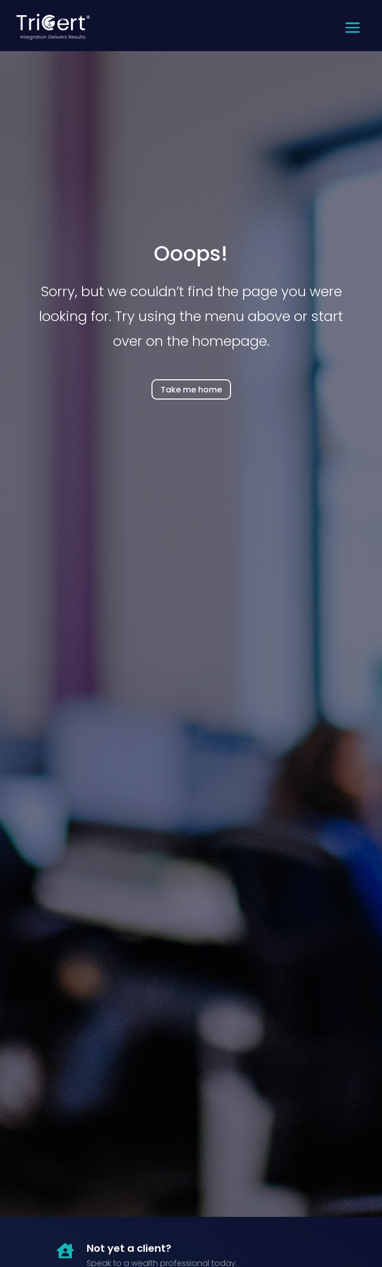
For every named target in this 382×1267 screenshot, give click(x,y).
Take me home (191, 389)
